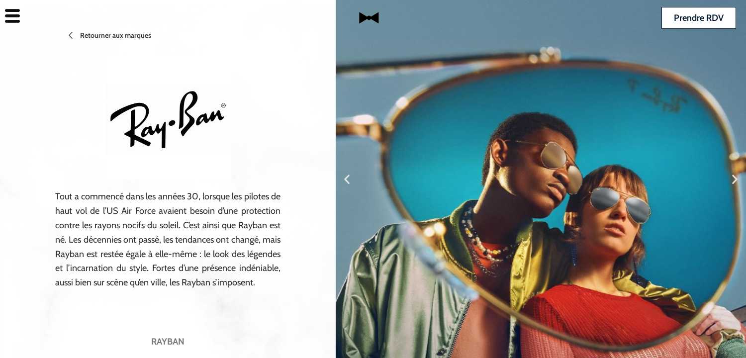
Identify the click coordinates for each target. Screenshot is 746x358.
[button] (347, 179)
